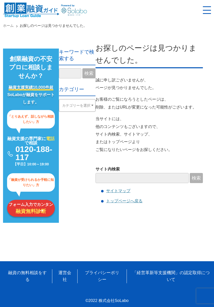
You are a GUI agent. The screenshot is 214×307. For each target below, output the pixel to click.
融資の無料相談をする (27, 276)
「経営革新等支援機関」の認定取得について (171, 276)
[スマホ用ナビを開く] (206, 10)
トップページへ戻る (124, 201)
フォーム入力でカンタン (31, 208)
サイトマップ (118, 191)
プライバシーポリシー (102, 276)
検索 (196, 178)
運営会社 (65, 276)
